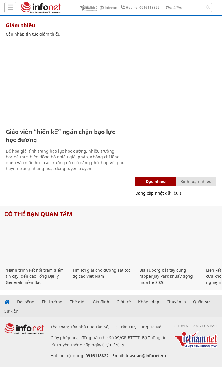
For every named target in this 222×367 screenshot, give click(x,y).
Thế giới (78, 302)
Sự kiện (11, 311)
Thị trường (52, 302)
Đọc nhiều (156, 181)
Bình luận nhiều (196, 181)
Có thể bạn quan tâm (38, 214)
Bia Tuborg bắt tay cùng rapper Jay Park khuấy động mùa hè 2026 (166, 276)
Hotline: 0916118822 (139, 7)
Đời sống (25, 302)
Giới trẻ (123, 302)
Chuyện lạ (176, 302)
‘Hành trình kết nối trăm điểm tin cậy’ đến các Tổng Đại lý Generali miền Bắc (35, 276)
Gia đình (101, 302)
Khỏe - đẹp (148, 302)
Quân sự (201, 302)
